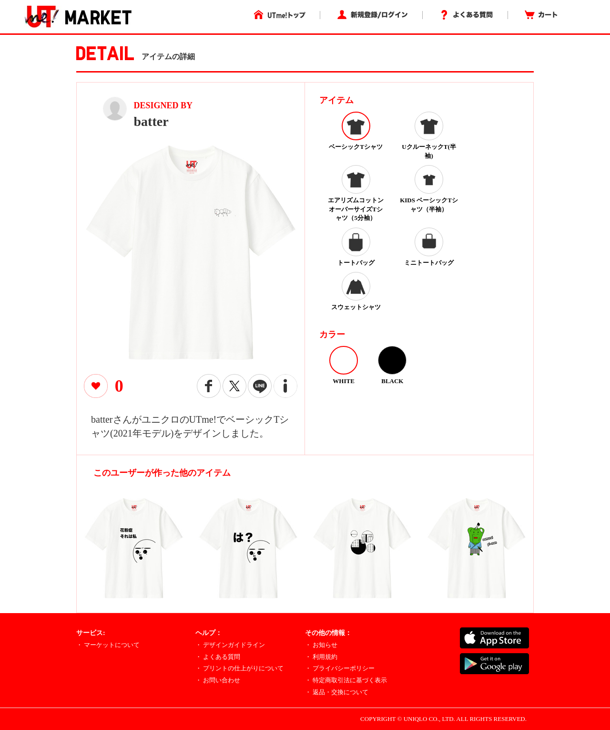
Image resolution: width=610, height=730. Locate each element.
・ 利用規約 (321, 656)
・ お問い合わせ (217, 680)
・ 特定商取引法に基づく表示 (346, 680)
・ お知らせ (321, 644)
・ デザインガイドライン (230, 644)
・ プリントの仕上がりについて (239, 668)
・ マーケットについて (108, 644)
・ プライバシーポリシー (340, 668)
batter (151, 121)
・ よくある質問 (217, 656)
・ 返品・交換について (336, 692)
